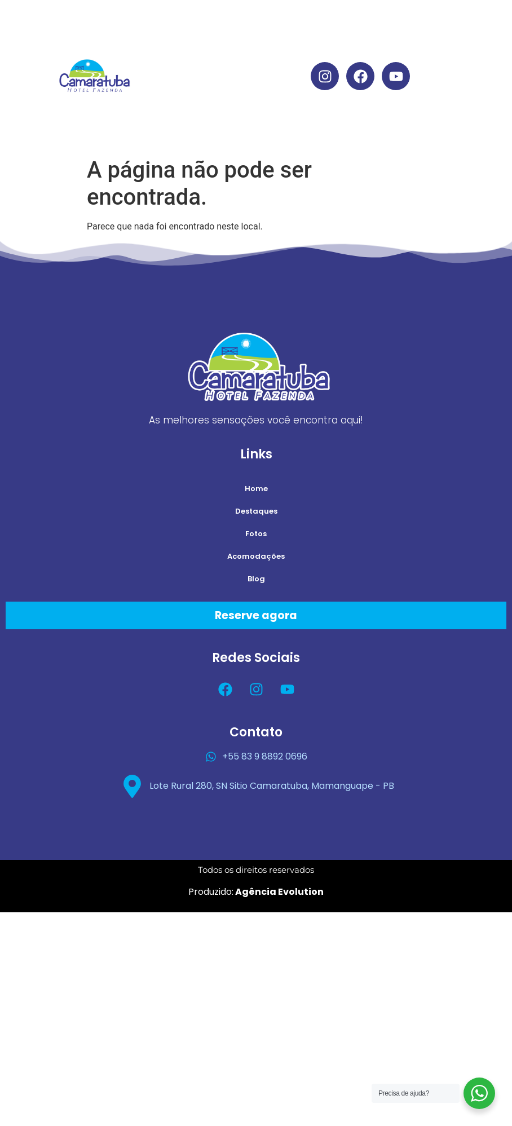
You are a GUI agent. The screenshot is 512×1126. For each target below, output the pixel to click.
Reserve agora (256, 615)
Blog (249, 127)
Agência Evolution (278, 891)
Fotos (256, 533)
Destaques (249, 50)
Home (249, 24)
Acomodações (249, 101)
